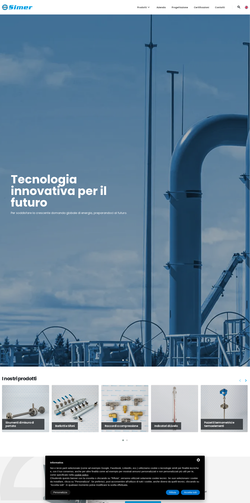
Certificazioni (201, 7)
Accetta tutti (190, 492)
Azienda (161, 7)
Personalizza (60, 492)
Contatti (220, 7)
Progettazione (180, 7)
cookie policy (81, 474)
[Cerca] (239, 7)
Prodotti (144, 7)
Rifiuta (172, 492)
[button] (123, 360)
